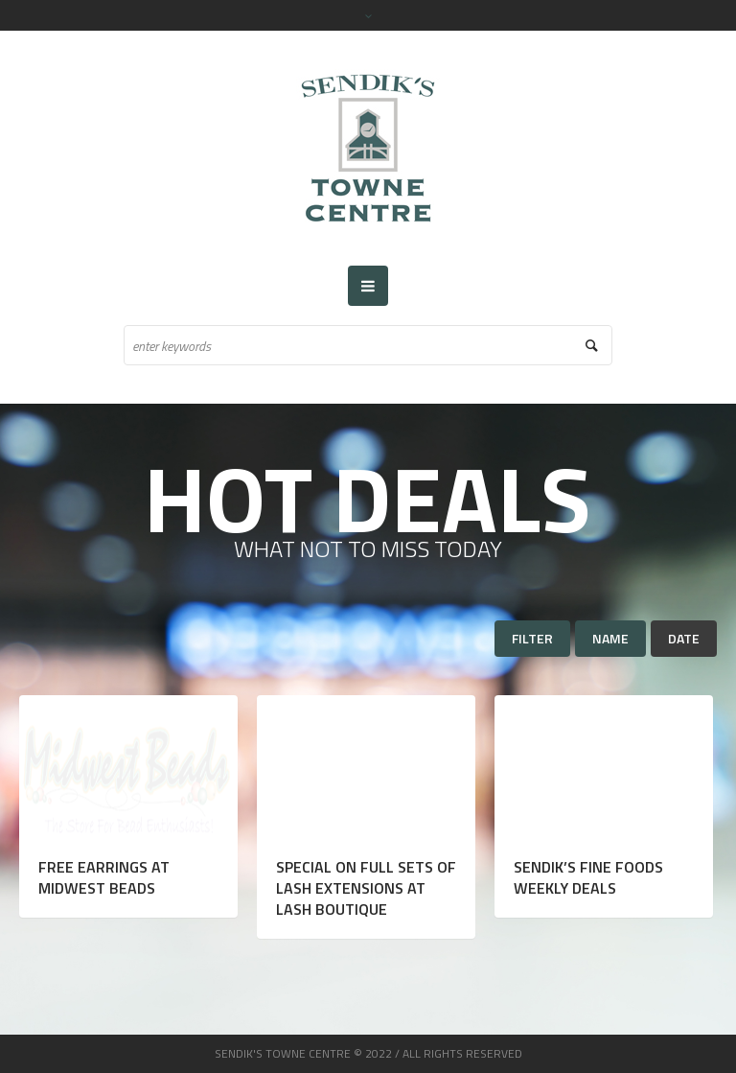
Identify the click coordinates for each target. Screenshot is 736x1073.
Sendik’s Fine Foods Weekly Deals (588, 877)
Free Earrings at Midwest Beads (104, 877)
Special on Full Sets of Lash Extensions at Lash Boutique (366, 888)
